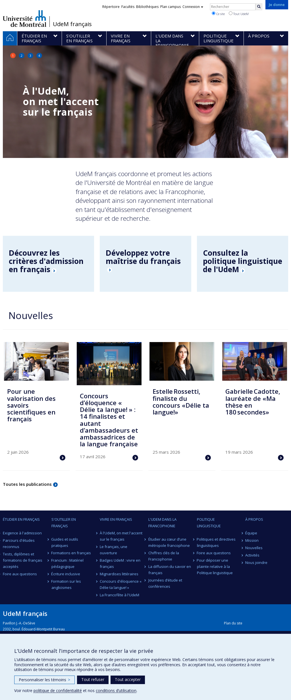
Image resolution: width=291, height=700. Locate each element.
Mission (252, 540)
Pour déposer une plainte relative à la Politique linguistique (215, 566)
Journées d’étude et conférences (165, 583)
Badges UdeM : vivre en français (120, 563)
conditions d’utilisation (116, 690)
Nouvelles (254, 547)
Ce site (218, 13)
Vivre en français (116, 519)
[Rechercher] (258, 6)
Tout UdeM (239, 13)
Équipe (251, 533)
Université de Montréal (24, 18)
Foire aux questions (20, 573)
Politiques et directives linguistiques (216, 542)
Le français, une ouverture (113, 549)
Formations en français (71, 552)
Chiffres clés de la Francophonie (163, 556)
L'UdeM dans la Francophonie (162, 522)
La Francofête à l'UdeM (119, 594)
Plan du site (233, 623)
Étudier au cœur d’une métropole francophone (169, 542)
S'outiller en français (63, 522)
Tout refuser (92, 679)
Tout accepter (128, 679)
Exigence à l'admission (22, 533)
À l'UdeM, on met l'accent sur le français (121, 536)
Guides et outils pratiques (64, 542)
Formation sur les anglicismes (66, 584)
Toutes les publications (27, 484)
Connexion (192, 6)
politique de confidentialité (58, 690)
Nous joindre (256, 562)
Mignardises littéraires (119, 573)
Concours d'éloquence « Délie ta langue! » (121, 584)
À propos (254, 519)
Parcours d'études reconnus (19, 543)
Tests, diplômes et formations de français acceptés (22, 560)
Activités (252, 555)
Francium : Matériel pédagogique (67, 563)
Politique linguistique (209, 522)
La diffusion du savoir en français (169, 569)
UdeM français (72, 24)
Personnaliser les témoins (44, 679)
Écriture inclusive (65, 573)
